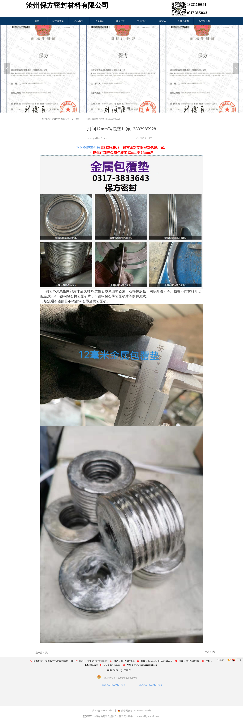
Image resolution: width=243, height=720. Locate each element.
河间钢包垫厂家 (88, 147)
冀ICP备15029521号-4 (113, 684)
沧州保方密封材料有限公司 (56, 119)
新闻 (78, 119)
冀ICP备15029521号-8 (150, 684)
